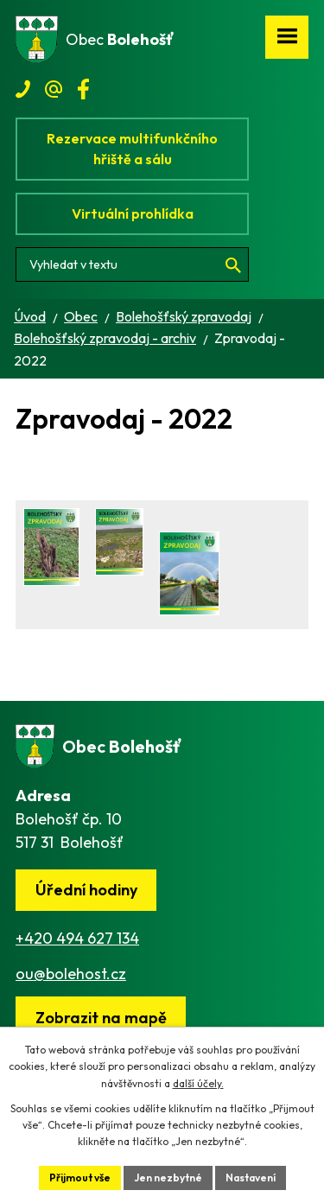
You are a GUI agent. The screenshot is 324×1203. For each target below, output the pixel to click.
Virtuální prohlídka (133, 213)
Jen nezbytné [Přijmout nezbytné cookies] (168, 1177)
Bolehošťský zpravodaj (183, 316)
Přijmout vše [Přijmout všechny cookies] (80, 1177)
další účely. (198, 1083)
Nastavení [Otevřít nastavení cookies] (251, 1177)
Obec (81, 316)
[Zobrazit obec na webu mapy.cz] (101, 1017)
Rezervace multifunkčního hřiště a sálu (132, 149)
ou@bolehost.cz (71, 973)
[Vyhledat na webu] (132, 264)
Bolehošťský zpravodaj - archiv (105, 338)
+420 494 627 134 (77, 938)
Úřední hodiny (86, 890)
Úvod (30, 316)
